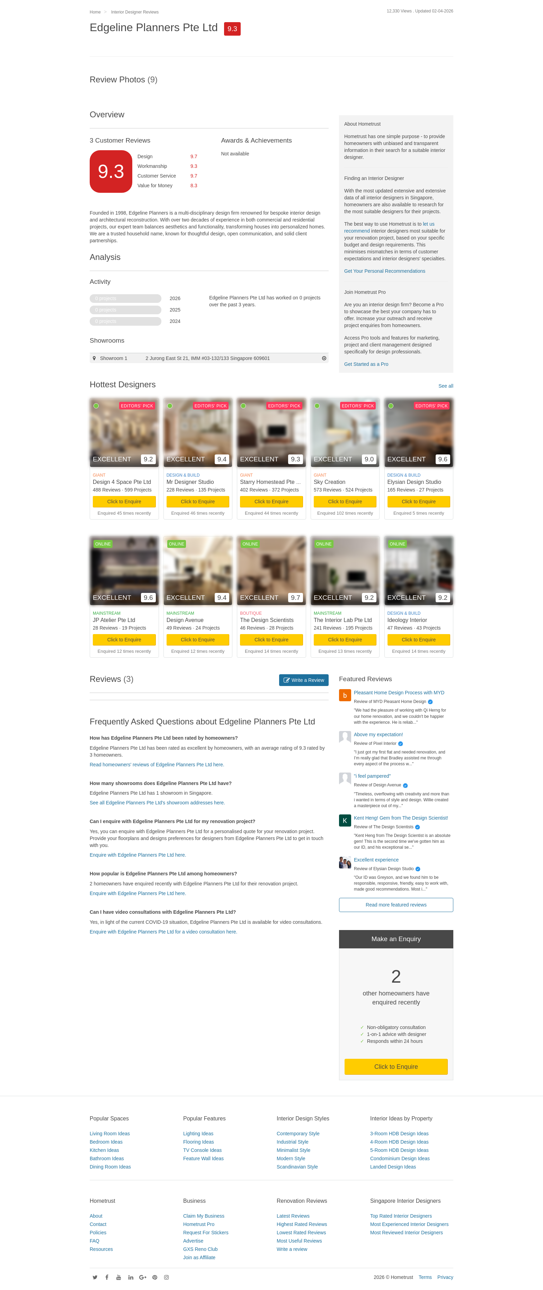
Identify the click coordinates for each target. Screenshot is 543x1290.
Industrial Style (293, 1142)
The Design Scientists (267, 620)
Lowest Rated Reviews (301, 1232)
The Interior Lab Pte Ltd (343, 620)
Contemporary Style (298, 1133)
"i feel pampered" (372, 776)
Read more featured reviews (396, 905)
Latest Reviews (293, 1216)
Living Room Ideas (110, 1133)
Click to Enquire (124, 501)
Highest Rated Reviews (302, 1224)
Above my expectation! (378, 734)
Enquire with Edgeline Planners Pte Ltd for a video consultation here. (164, 932)
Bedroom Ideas (106, 1142)
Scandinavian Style (297, 1167)
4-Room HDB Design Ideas (399, 1142)
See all (445, 386)
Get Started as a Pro (366, 364)
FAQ (94, 1241)
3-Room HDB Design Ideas (399, 1133)
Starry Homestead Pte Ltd (272, 482)
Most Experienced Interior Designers (409, 1224)
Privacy (445, 1277)
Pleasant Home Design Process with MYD (399, 692)
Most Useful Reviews (299, 1241)
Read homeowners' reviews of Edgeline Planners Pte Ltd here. (157, 764)
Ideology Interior (407, 620)
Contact (98, 1224)
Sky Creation (330, 482)
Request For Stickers (206, 1232)
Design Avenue (185, 620)
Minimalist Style (293, 1150)
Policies (98, 1232)
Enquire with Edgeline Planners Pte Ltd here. (138, 855)
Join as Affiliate (199, 1257)
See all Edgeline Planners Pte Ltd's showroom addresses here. (157, 802)
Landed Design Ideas (393, 1167)
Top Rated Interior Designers (401, 1216)
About (96, 1216)
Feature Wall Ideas (203, 1158)
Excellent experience (376, 860)
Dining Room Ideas (110, 1167)
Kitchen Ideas (104, 1150)
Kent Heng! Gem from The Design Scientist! (401, 818)
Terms (425, 1277)
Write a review (292, 1249)
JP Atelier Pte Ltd (114, 620)
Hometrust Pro (198, 1224)
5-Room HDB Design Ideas (399, 1150)
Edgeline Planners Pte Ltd (154, 27)
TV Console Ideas (202, 1150)
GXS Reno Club (200, 1249)
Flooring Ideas (198, 1142)
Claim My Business (203, 1216)
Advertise (193, 1241)
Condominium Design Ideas (400, 1158)
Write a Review (304, 680)
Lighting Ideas (198, 1133)
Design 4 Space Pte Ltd (122, 482)
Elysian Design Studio (415, 482)
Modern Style (291, 1158)
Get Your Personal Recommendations (384, 271)
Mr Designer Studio (190, 482)
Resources (101, 1249)
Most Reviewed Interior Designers (406, 1232)
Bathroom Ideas (107, 1158)
